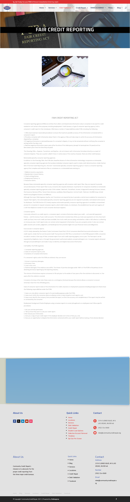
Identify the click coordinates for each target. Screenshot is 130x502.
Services (51, 8)
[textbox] (65, 151)
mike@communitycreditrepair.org (106, 482)
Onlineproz (55, 499)
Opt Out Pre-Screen (75, 438)
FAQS (110, 8)
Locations (71, 420)
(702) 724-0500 (53, 2)
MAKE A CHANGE (97, 8)
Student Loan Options (75, 430)
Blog (119, 8)
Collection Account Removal (77, 433)
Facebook (72, 481)
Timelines (71, 435)
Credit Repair (81, 8)
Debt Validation (65, 8)
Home (41, 8)
